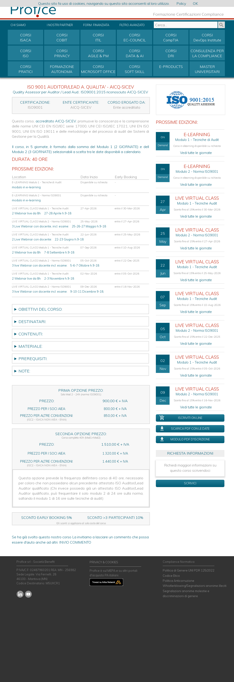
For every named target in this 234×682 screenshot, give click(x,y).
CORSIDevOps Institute (207, 37)
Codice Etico (171, 575)
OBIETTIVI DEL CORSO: (40, 309)
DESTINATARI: (32, 321)
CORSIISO (25, 53)
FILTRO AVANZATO (132, 25)
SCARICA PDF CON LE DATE (190, 428)
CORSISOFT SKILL (134, 69)
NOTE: (24, 370)
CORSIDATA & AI (135, 53)
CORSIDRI (170, 53)
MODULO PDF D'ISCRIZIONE (190, 439)
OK (195, 3)
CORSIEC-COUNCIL (134, 37)
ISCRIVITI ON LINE (190, 418)
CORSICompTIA (170, 37)
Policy (181, 3)
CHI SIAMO (18, 25)
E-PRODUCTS (171, 66)
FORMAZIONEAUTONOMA (62, 69)
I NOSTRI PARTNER (60, 25)
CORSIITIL (98, 37)
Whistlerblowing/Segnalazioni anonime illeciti (194, 586)
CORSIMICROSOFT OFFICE (98, 69)
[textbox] (186, 25)
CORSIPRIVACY (62, 53)
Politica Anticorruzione (178, 580)
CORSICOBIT (61, 37)
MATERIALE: (31, 346)
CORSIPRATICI (25, 69)
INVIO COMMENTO (75, 542)
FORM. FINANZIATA (96, 25)
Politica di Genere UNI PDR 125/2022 (188, 570)
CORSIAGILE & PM (98, 53)
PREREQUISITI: (33, 358)
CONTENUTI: (31, 333)
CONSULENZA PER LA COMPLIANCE (207, 53)
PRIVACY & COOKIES (104, 562)
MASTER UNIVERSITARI (207, 69)
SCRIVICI (190, 483)
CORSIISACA (25, 37)
